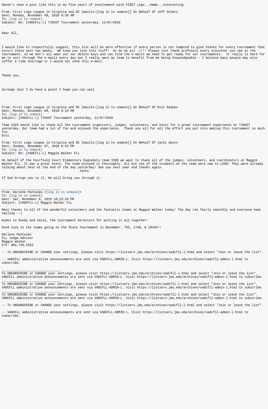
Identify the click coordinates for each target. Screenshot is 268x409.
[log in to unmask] (26, 22)
